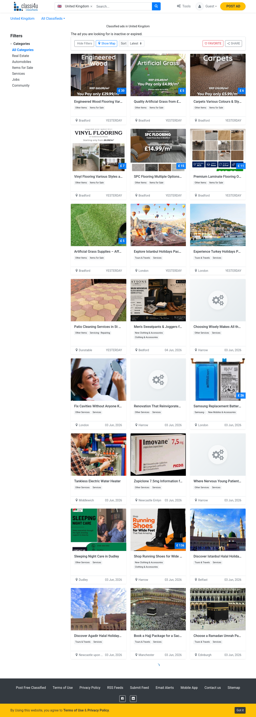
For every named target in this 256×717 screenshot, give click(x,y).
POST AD (233, 6)
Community (20, 85)
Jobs (15, 80)
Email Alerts (165, 688)
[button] (206, 6)
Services (18, 74)
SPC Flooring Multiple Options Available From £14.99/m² (177, 177)
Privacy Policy (89, 688)
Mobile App (189, 688)
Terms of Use (63, 688)
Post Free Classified (31, 688)
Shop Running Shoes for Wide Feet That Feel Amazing (174, 556)
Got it (240, 710)
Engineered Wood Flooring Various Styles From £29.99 (115, 102)
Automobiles (21, 62)
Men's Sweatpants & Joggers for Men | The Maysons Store (178, 327)
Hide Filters (84, 43)
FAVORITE (213, 43)
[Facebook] (122, 698)
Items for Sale (22, 68)
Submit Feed (139, 688)
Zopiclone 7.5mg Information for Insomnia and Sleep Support (180, 481)
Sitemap (234, 688)
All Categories (22, 50)
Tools (184, 6)
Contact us (213, 688)
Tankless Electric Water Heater (97, 481)
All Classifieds (52, 19)
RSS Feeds (115, 688)
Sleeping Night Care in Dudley (96, 556)
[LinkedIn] (133, 698)
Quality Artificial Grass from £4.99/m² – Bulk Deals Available (179, 102)
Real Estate (20, 56)
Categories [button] (20, 44)
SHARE (233, 43)
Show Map (106, 43)
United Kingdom (22, 19)
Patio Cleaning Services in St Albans (101, 327)
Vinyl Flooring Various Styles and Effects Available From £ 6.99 (121, 177)
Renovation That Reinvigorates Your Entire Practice (172, 406)
